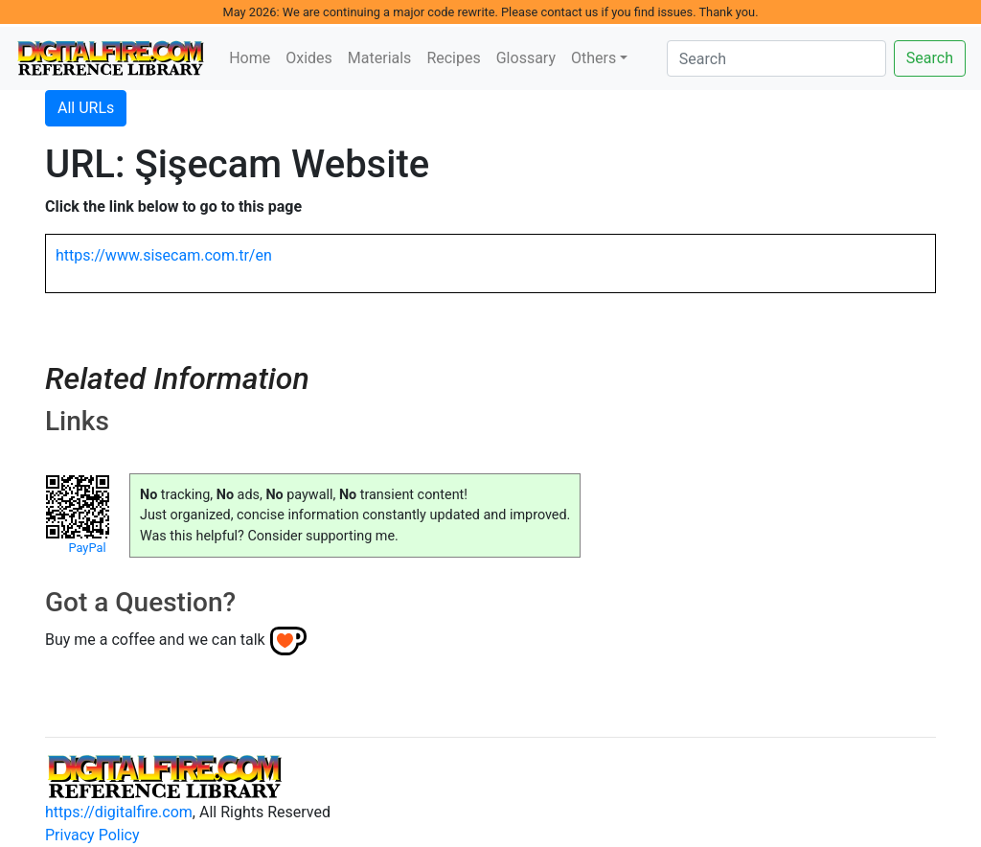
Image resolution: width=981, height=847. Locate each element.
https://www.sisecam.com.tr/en (164, 255)
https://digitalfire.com (119, 812)
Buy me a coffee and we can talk (155, 639)
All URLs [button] (85, 108)
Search (929, 58)
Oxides (308, 58)
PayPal (86, 547)
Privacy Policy (92, 835)
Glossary (526, 58)
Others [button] (593, 58)
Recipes (453, 58)
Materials (380, 58)
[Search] (776, 58)
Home (249, 58)
